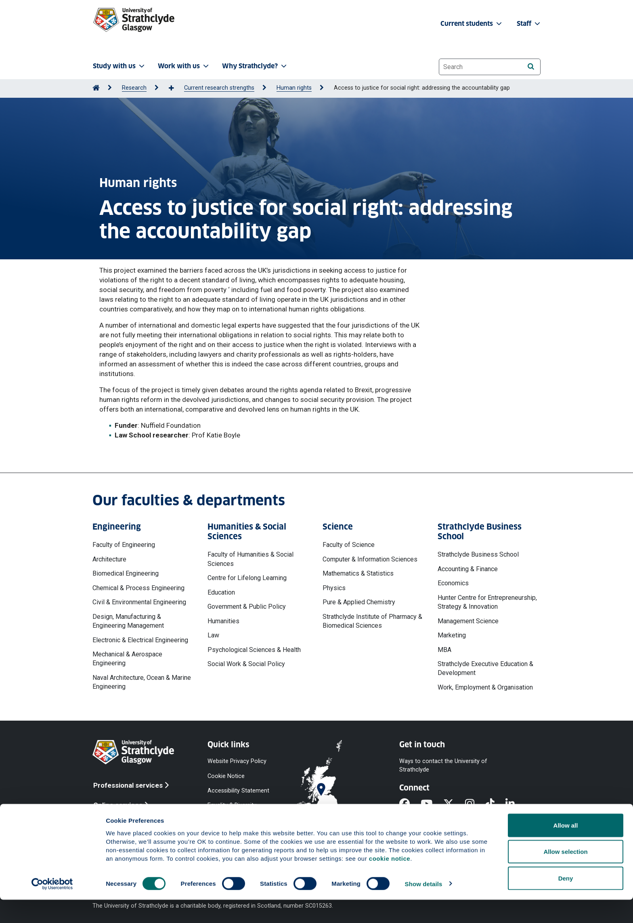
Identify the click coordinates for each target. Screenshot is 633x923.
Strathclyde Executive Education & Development (485, 668)
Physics (334, 588)
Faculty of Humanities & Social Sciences (250, 559)
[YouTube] (432, 804)
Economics (453, 583)
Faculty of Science (349, 545)
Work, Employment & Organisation (485, 687)
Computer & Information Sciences (370, 559)
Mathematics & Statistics (358, 573)
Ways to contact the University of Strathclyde (443, 765)
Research (134, 87)
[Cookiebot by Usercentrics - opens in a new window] (52, 907)
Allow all (565, 848)
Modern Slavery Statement (228, 823)
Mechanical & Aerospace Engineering (127, 658)
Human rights (294, 87)
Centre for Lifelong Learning (247, 578)
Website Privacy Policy (237, 761)
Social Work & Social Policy (246, 664)
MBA (444, 650)
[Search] (531, 66)
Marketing (452, 635)
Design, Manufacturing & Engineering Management (128, 621)
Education (221, 592)
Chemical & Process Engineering (138, 588)
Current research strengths (219, 87)
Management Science (468, 621)
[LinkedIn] (515, 804)
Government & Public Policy (247, 606)
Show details (423, 907)
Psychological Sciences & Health (254, 650)
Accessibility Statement (238, 790)
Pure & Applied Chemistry (359, 602)
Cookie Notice (226, 775)
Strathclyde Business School (478, 554)
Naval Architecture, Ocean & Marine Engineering (141, 682)
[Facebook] (410, 804)
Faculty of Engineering (123, 545)
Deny (565, 901)
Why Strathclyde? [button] (255, 66)
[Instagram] (475, 804)
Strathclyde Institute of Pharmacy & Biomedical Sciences (372, 621)
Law (213, 635)
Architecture (109, 559)
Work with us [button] (184, 66)
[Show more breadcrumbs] (175, 88)
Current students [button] (471, 23)
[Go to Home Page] (96, 87)
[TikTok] (495, 804)
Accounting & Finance (468, 569)
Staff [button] (529, 23)
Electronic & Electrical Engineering (140, 640)
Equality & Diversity (232, 804)
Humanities (223, 621)
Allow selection (565, 875)
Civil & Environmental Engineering (139, 602)
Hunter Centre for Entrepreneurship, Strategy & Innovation (487, 602)
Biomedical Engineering (125, 573)
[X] (454, 804)
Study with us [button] (119, 66)
